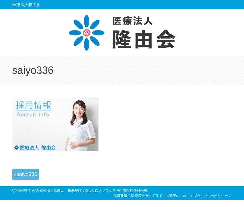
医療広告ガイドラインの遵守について (160, 196)
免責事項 (120, 196)
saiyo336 (27, 174)
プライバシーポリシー (210, 196)
